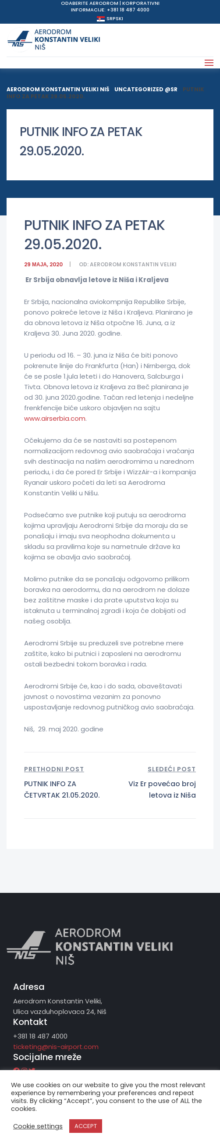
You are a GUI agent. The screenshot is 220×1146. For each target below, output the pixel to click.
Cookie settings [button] (38, 1126)
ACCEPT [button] (86, 1126)
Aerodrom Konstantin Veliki (133, 264)
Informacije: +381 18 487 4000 (110, 9)
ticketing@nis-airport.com (56, 1046)
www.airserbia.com (54, 418)
